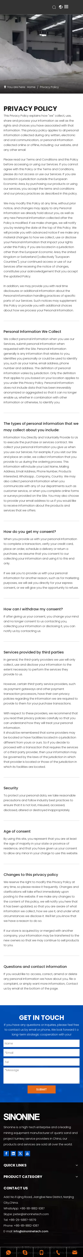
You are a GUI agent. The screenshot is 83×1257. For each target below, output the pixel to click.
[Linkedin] (13, 1153)
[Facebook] (6, 1153)
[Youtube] (27, 1153)
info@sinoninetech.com (31, 1231)
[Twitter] (20, 1153)
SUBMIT (41, 1089)
